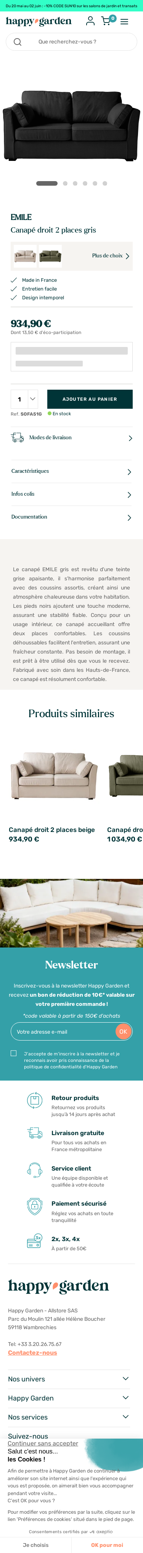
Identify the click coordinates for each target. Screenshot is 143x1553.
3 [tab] (76, 185)
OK (123, 1031)
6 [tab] (106, 185)
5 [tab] (96, 185)
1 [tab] (47, 183)
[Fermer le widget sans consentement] (43, 1443)
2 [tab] (67, 185)
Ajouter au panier (90, 399)
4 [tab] (86, 185)
